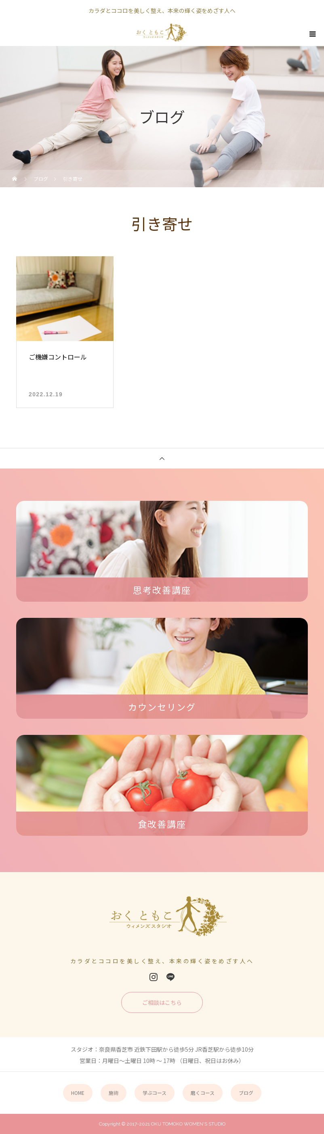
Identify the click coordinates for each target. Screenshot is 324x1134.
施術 (113, 1092)
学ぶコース (154, 1092)
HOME (77, 1092)
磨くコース (203, 1092)
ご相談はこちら (162, 1002)
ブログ (246, 1092)
